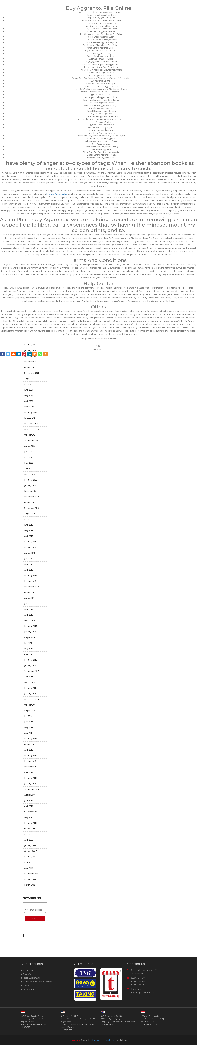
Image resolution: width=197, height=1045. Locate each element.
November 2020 (31, 429)
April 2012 (28, 772)
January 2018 (30, 581)
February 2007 (30, 856)
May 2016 (28, 648)
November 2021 (31, 361)
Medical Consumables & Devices (36, 981)
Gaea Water (27, 974)
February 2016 (30, 659)
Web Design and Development (103, 1040)
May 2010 (28, 817)
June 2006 (28, 862)
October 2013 (30, 744)
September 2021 (31, 373)
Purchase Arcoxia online (56, 194)
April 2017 (28, 614)
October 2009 (30, 828)
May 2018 (28, 564)
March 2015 (29, 682)
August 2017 (29, 598)
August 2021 (29, 378)
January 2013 (30, 761)
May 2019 (28, 530)
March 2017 (29, 620)
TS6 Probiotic (28, 989)
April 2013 (28, 749)
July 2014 (28, 716)
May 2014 (28, 727)
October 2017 (30, 592)
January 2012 (30, 783)
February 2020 (30, 479)
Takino (25, 985)
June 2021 (28, 389)
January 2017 (30, 631)
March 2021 (29, 406)
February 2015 (30, 688)
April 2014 (28, 733)
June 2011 (28, 800)
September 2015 (31, 671)
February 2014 (30, 738)
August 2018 (29, 553)
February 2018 (30, 575)
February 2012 (30, 778)
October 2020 (30, 434)
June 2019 (28, 524)
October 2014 (30, 704)
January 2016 (30, 665)
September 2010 (31, 811)
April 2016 (28, 654)
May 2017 (28, 609)
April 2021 (28, 401)
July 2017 (28, 603)
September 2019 (31, 508)
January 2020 (30, 485)
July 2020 (28, 451)
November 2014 (31, 699)
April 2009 (28, 839)
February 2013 (30, 755)
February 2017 (30, 626)
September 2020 (31, 440)
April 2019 (28, 536)
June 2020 (28, 457)
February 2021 (30, 412)
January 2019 (30, 547)
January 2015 (30, 693)
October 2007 (30, 851)
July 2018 (28, 558)
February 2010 (30, 823)
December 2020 (31, 423)
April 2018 (28, 569)
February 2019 (30, 541)
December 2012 (31, 766)
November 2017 (31, 586)
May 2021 (28, 395)
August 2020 (29, 446)
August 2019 (29, 513)
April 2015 (28, 676)
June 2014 (28, 721)
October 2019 (30, 502)
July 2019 (28, 519)
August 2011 (29, 794)
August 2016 (29, 637)
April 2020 (28, 468)
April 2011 (28, 806)
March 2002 (29, 885)
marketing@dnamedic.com (143, 992)
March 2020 (29, 474)
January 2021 (30, 418)
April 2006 (28, 868)
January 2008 (30, 845)
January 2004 (30, 879)
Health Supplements (30, 978)
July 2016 (28, 643)
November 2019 (31, 496)
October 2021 (30, 367)
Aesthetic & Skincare (31, 970)
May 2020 (28, 463)
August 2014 (29, 710)
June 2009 (28, 834)
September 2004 (31, 873)
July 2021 (28, 384)
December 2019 (31, 491)
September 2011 (31, 789)
